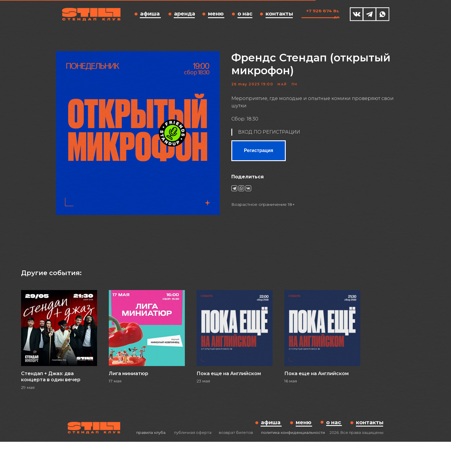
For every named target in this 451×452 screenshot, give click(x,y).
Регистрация (258, 155)
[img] (357, 14)
